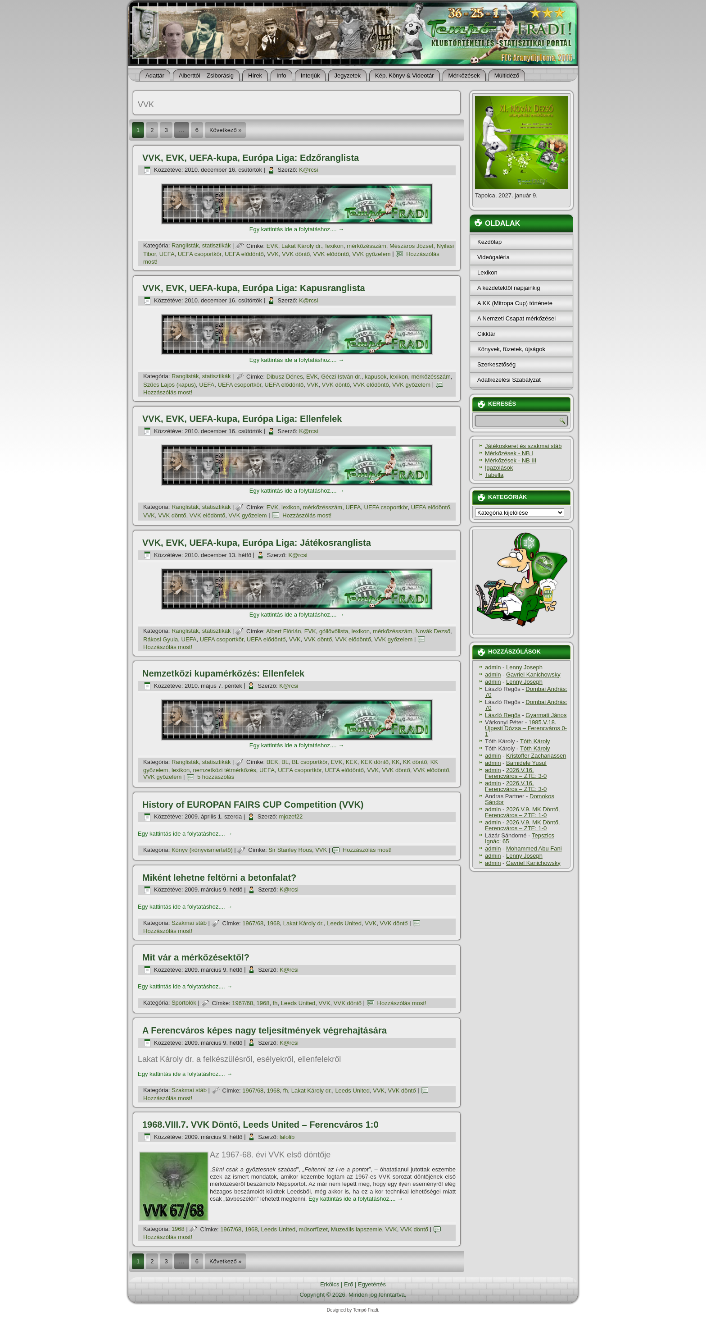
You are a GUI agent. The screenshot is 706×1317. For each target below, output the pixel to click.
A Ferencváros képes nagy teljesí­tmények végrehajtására (264, 1030)
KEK (352, 762)
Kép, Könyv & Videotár (404, 75)
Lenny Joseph (524, 667)
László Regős (502, 715)
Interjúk (310, 75)
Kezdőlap (489, 241)
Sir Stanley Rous (290, 849)
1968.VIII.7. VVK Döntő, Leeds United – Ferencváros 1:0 (260, 1125)
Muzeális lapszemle (356, 1229)
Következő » (225, 130)
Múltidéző (507, 75)
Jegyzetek (347, 75)
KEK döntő (375, 762)
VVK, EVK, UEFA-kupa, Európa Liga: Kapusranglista (253, 288)
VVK (273, 254)
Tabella (494, 474)
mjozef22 (291, 816)
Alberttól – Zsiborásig (206, 75)
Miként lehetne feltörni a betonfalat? (219, 878)
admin (493, 667)
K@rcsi (308, 169)
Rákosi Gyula (160, 639)
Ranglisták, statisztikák (201, 245)
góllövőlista (333, 631)
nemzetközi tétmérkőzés (224, 770)
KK (395, 762)
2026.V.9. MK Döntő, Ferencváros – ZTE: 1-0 (522, 812)
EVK (272, 245)
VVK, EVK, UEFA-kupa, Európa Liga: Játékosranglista (256, 543)
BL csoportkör (309, 762)
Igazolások (499, 467)
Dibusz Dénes (285, 376)
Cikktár (486, 333)
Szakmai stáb (189, 923)
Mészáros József (411, 245)
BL (285, 762)
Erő (348, 1284)
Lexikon (487, 272)
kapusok (375, 376)
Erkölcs (329, 1284)
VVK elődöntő (331, 254)
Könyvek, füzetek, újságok (511, 349)
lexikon (335, 245)
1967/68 (252, 923)
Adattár (154, 75)
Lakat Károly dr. (301, 245)
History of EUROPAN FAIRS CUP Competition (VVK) (253, 804)
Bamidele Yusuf (526, 762)
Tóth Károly (535, 741)
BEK (272, 762)
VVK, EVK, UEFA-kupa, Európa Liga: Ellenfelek (242, 419)
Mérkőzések (464, 75)
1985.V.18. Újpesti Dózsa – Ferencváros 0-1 (526, 728)
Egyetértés (372, 1284)
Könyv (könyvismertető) (202, 849)
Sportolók (184, 1003)
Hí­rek (255, 75)
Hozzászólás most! (167, 392)
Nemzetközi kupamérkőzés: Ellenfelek (223, 673)
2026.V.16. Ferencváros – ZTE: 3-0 (516, 773)
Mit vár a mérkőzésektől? (195, 957)
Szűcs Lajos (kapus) (169, 384)
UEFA (167, 254)
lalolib (287, 1137)
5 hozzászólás (215, 776)
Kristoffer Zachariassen (536, 755)
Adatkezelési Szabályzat (509, 379)
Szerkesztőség (496, 364)
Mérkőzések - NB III (510, 460)
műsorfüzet (313, 1229)
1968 (273, 923)
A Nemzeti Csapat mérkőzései (516, 318)
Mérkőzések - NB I (509, 453)
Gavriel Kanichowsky (533, 674)
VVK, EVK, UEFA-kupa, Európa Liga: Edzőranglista (250, 158)
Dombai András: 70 (526, 692)
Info (281, 75)
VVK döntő (296, 254)
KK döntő (415, 762)
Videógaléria (493, 257)
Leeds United (344, 923)
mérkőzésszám (366, 245)
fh (275, 1003)
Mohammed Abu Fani (534, 848)
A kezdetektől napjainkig (508, 287)
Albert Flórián (283, 631)
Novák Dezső (433, 631)
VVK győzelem (371, 254)
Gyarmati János (545, 715)
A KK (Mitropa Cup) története (514, 303)
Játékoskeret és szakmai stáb (523, 446)
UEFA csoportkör (200, 254)
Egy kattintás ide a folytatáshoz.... (296, 229)
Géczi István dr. (341, 376)
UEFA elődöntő (244, 254)
